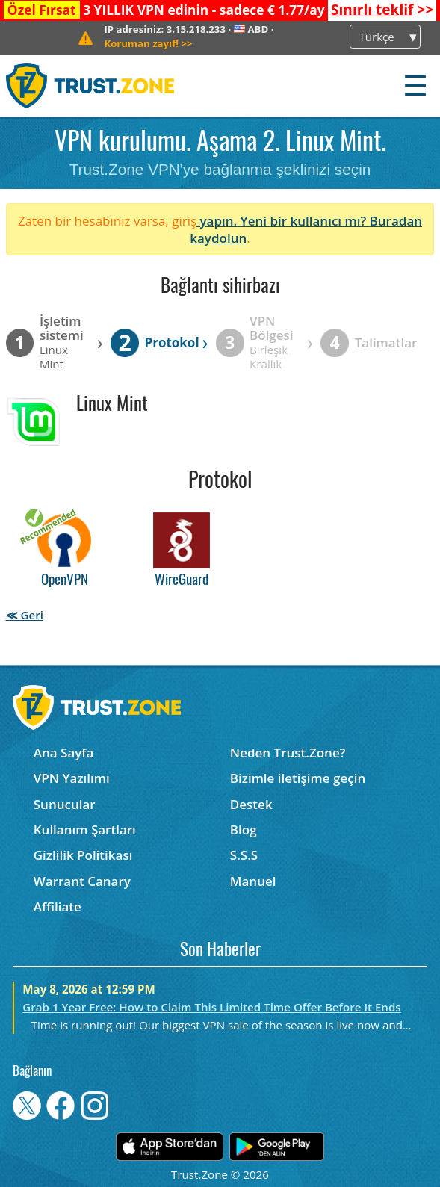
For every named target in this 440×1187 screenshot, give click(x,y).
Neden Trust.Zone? (288, 752)
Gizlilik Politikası (83, 855)
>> (382, 9)
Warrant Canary (82, 881)
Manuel (253, 881)
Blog (243, 829)
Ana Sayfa (64, 752)
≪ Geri (24, 614)
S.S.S (244, 855)
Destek (251, 804)
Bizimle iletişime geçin (297, 778)
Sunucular (65, 804)
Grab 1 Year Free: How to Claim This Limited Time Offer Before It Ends (211, 1007)
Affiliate (57, 906)
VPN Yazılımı (72, 778)
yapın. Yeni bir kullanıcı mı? (283, 220)
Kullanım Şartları (85, 829)
